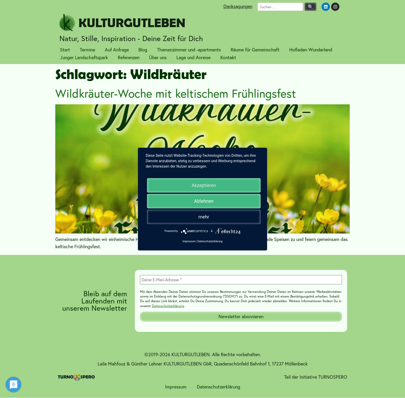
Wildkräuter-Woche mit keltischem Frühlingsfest (175, 93)
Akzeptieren (204, 185)
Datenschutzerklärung (168, 306)
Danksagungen (237, 6)
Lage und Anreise (193, 57)
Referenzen (128, 57)
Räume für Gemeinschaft (255, 49)
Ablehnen (203, 201)
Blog (142, 49)
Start (65, 49)
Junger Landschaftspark (84, 57)
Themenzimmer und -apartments (189, 49)
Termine (87, 49)
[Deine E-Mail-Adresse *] (241, 279)
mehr (203, 216)
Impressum (175, 387)
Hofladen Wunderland (310, 49)
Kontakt (228, 57)
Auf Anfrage (117, 49)
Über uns (158, 57)
